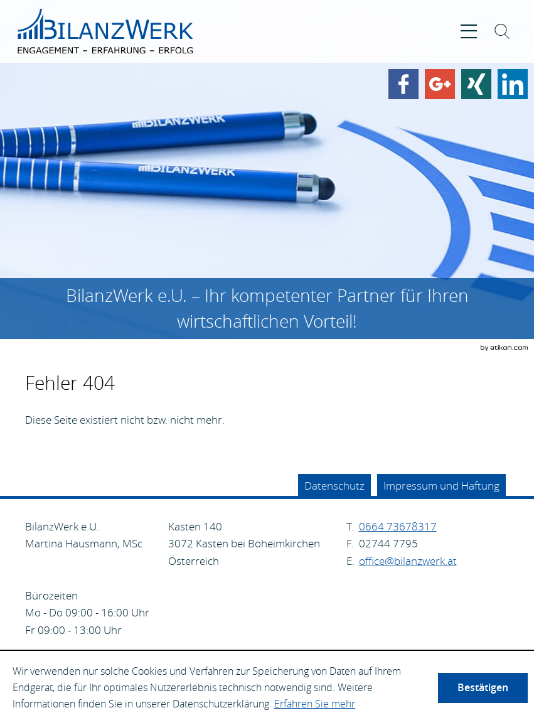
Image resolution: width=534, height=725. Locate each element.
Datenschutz (334, 485)
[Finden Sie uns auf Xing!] (476, 84)
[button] (469, 31)
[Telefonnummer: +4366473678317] (398, 526)
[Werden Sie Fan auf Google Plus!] (440, 84)
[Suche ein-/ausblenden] (502, 34)
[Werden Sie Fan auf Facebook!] (403, 84)
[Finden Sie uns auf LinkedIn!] (513, 84)
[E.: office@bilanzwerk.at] (408, 561)
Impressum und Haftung (441, 485)
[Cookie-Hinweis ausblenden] (483, 688)
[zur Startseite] (105, 31)
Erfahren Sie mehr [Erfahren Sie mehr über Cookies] (314, 704)
